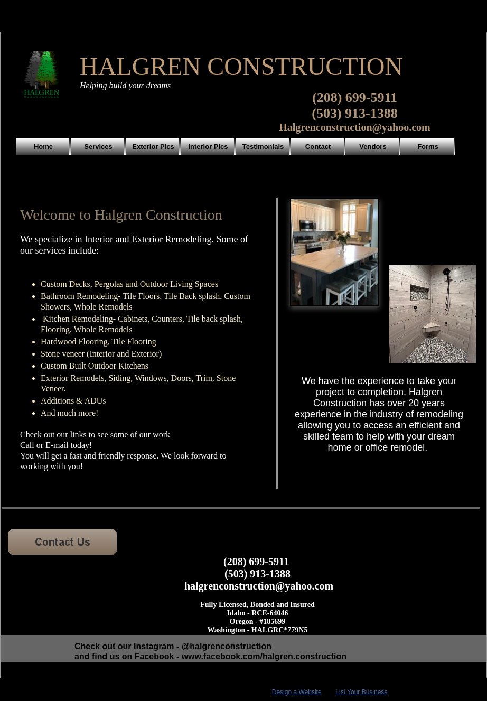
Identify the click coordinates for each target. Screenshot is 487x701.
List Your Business (361, 692)
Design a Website (297, 692)
